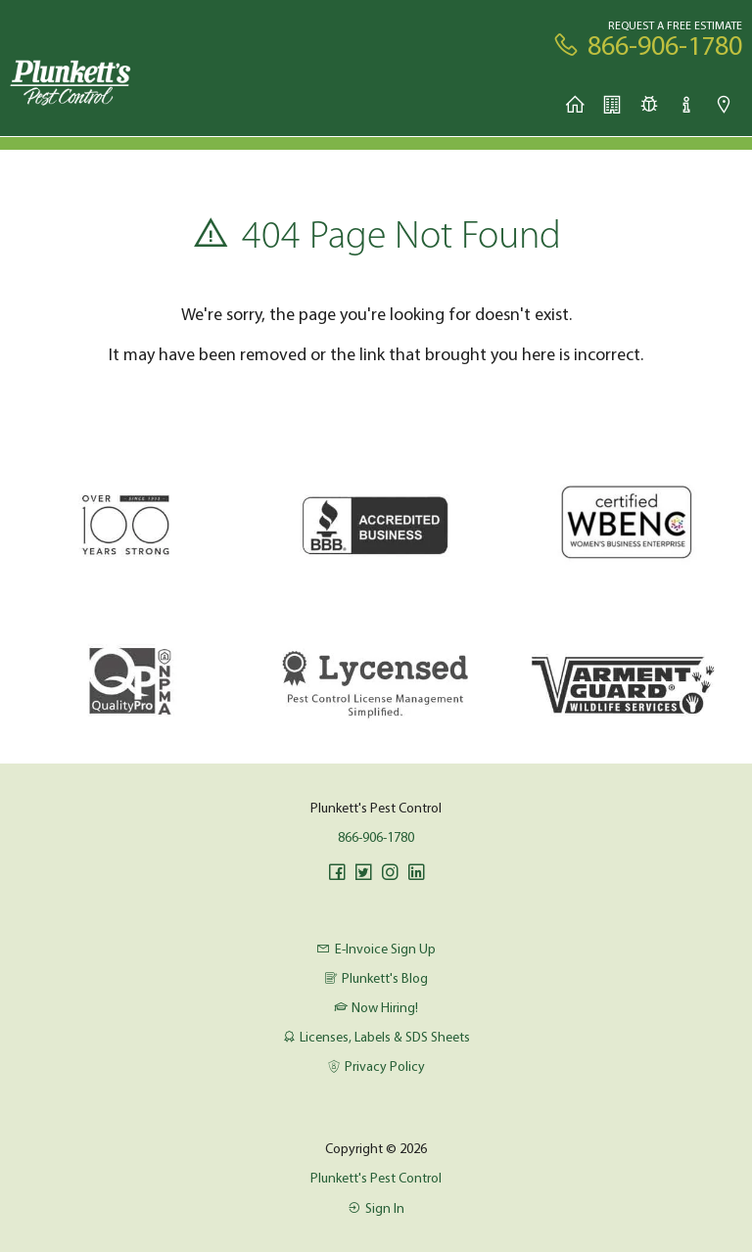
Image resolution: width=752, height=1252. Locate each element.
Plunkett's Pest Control (376, 1177)
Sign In (376, 1208)
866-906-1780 (376, 837)
